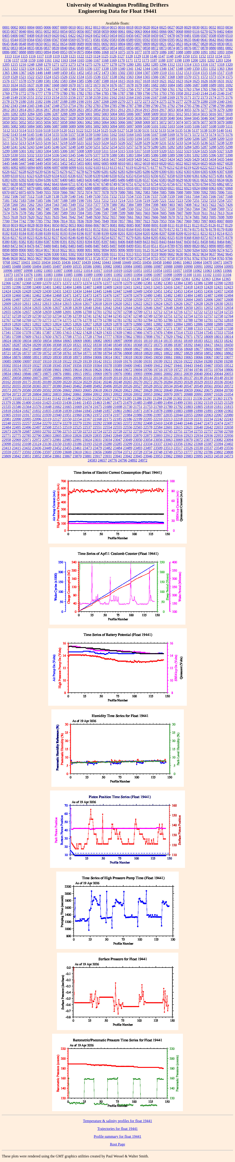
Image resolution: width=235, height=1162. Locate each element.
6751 (130, 184)
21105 (16, 398)
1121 (72, 56)
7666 (154, 217)
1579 (30, 81)
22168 (97, 419)
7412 (196, 205)
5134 (170, 130)
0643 (220, 40)
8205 (146, 233)
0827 (196, 44)
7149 (88, 196)
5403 (39, 159)
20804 (36, 394)
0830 (220, 44)
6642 (47, 184)
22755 (198, 431)
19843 (16, 374)
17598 (16, 337)
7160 (179, 196)
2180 (22, 102)
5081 (6, 126)
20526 (127, 386)
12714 (168, 312)
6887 (80, 188)
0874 (171, 48)
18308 (57, 345)
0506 (196, 36)
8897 (229, 246)
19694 (137, 370)
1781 (72, 93)
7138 (55, 196)
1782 (80, 93)
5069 (146, 122)
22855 (127, 435)
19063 (178, 357)
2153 (47, 97)
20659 (188, 390)
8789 (171, 246)
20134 (157, 378)
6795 (212, 184)
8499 (130, 246)
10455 (136, 262)
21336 (197, 398)
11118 (96, 279)
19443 (188, 365)
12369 (36, 283)
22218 (178, 419)
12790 (198, 320)
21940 (57, 415)
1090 (196, 52)
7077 (97, 192)
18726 (16, 353)
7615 (6, 217)
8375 (220, 238)
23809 (6, 456)
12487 (208, 295)
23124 (36, 444)
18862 (228, 353)
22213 (168, 419)
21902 (228, 411)
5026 (55, 118)
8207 (163, 233)
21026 (218, 394)
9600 (163, 254)
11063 (207, 271)
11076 (28, 275)
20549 (198, 386)
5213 (22, 143)
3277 (204, 110)
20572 (228, 386)
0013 (97, 27)
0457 (138, 36)
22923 (188, 435)
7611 (204, 213)
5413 (80, 159)
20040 (198, 374)
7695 (212, 217)
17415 (67, 332)
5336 (55, 155)
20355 (16, 386)
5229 (146, 143)
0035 (6, 31)
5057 (55, 122)
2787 (130, 106)
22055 (188, 415)
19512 (228, 365)
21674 (87, 407)
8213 (212, 233)
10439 (86, 262)
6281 (105, 172)
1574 (220, 77)
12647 (157, 308)
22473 (208, 423)
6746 (88, 184)
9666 (72, 258)
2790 (154, 106)
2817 (47, 110)
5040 (171, 118)
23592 (26, 452)
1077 (138, 52)
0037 (14, 31)
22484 (6, 427)
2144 (204, 93)
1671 (80, 85)
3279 (220, 110)
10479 (227, 262)
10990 (188, 266)
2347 (47, 106)
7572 (229, 209)
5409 (47, 159)
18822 (168, 353)
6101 (80, 168)
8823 (204, 246)
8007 (220, 221)
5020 (14, 118)
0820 (154, 44)
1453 (88, 73)
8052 (64, 225)
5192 (121, 139)
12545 (77, 299)
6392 (22, 180)
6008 (113, 163)
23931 (107, 456)
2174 (212, 97)
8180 (229, 229)
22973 (46, 440)
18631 (147, 349)
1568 (171, 77)
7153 (121, 196)
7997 (204, 221)
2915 (146, 110)
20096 (77, 378)
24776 (112, 460)
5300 (14, 151)
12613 (46, 304)
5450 (47, 163)
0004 (30, 27)
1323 (22, 69)
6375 (212, 176)
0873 (163, 48)
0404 (229, 31)
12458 (228, 291)
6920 (163, 188)
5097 (130, 126)
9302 (72, 254)
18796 (117, 353)
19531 (6, 370)
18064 (57, 341)
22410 (157, 423)
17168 (87, 328)
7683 (204, 217)
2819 (63, 110)
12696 (77, 312)
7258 (6, 205)
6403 (80, 180)
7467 (39, 209)
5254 (113, 147)
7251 (196, 200)
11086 (77, 275)
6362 (204, 176)
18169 (188, 341)
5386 (154, 155)
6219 (187, 168)
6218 (179, 168)
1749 (72, 89)
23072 (198, 440)
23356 (178, 444)
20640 (168, 390)
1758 (146, 89)
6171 (146, 168)
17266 (147, 328)
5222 (88, 143)
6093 (22, 168)
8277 (121, 238)
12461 (26, 295)
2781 (80, 106)
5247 (63, 147)
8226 (39, 238)
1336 (88, 69)
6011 (129, 163)
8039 (39, 225)
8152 (97, 229)
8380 (6, 242)
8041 (47, 225)
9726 (97, 258)
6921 (171, 188)
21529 (228, 403)
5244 (39, 147)
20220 (67, 382)
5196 (154, 139)
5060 (72, 122)
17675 (57, 337)
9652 (22, 258)
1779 (55, 93)
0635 (187, 40)
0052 (47, 31)
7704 (14, 221)
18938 (67, 357)
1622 (171, 81)
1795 (171, 93)
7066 (63, 192)
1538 (113, 77)
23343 (168, 444)
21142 (56, 398)
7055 (47, 192)
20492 (97, 386)
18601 (117, 349)
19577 (26, 370)
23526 (188, 448)
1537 (105, 77)
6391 (14, 180)
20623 (127, 390)
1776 (30, 93)
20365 (36, 386)
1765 (204, 89)
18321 (77, 345)
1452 (80, 73)
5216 (47, 143)
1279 (121, 64)
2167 (154, 97)
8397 (105, 242)
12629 (208, 304)
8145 (63, 229)
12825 (67, 324)
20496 (107, 386)
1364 (229, 69)
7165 (204, 196)
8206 (154, 233)
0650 (39, 44)
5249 (80, 147)
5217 (55, 143)
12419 (198, 287)
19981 (127, 374)
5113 (14, 130)
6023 (187, 163)
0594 (163, 40)
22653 (218, 427)
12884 (178, 324)
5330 (14, 155)
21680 (107, 407)
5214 (30, 143)
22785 (26, 435)
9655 (30, 258)
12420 (208, 287)
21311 (187, 398)
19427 (168, 365)
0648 (22, 44)
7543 (97, 209)
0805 (130, 44)
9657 (39, 258)
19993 (137, 374)
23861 (57, 456)
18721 (6, 353)
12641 (97, 308)
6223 (212, 168)
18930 (57, 357)
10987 (157, 266)
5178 (14, 139)
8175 (196, 229)
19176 (127, 361)
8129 (228, 225)
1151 (194, 56)
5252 (105, 147)
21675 (97, 407)
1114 (16, 56)
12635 (36, 308)
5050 (6, 122)
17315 (198, 328)
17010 (6, 328)
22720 (77, 431)
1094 (229, 52)
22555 (117, 427)
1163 (64, 60)
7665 (146, 217)
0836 (39, 48)
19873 (36, 374)
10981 (97, 266)
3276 (196, 110)
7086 (171, 192)
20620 (117, 390)
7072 (80, 192)
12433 (67, 291)
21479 (127, 403)
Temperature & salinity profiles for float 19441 (117, 1121)
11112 (67, 279)
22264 (36, 423)
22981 (57, 440)
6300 (163, 172)
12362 (196, 279)
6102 (88, 168)
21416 (36, 403)
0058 (97, 31)
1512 (179, 73)
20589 (36, 390)
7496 (55, 209)
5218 (63, 143)
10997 (17, 271)
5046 (204, 118)
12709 (137, 312)
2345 (30, 106)
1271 (55, 64)
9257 (179, 250)
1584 (72, 81)
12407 (87, 287)
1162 (56, 60)
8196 (80, 233)
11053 (147, 271)
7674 (187, 217)
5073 (171, 122)
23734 (147, 452)
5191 (113, 139)
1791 (154, 93)
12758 (218, 316)
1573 (212, 77)
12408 (97, 287)
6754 (154, 184)
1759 (154, 89)
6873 (6, 188)
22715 (67, 431)
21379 (6, 403)
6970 (6, 192)
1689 (212, 85)
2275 (163, 102)
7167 (220, 196)
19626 (97, 370)
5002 (97, 114)
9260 (187, 250)
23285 (117, 444)
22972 (36, 440)
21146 (66, 398)
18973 (77, 357)
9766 (229, 258)
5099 (138, 126)
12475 (97, 295)
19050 (157, 357)
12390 (218, 283)
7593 (72, 213)
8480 (47, 246)
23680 (107, 452)
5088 (64, 126)
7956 (171, 221)
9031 (72, 250)
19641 (107, 370)
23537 (208, 448)
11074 (18, 275)
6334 (55, 176)
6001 (88, 163)
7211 (96, 200)
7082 (138, 192)
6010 (121, 163)
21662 (57, 407)
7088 (179, 192)
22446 (188, 423)
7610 (196, 213)
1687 (196, 85)
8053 (72, 225)
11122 (115, 279)
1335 (80, 69)
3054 (179, 110)
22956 (228, 435)
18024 (6, 341)
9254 (163, 250)
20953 (147, 394)
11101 (197, 275)
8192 (55, 233)
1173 (145, 60)
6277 (72, 172)
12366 (6, 283)
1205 (6, 64)
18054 (47, 341)
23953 (157, 456)
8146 (72, 229)
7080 (121, 192)
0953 (63, 52)
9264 (196, 250)
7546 (105, 209)
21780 (168, 407)
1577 (14, 81)
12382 (157, 283)
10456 (146, 262)
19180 (137, 361)
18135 (167, 341)
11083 (48, 275)
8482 (63, 246)
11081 (38, 275)
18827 (178, 353)
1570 (187, 77)
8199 (105, 233)
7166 (212, 196)
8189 (47, 233)
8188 (39, 233)
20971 (178, 394)
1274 (80, 64)
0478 (171, 36)
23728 (137, 452)
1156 (7, 60)
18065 (67, 341)
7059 (55, 192)
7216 (138, 200)
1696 (30, 89)
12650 (188, 308)
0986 (97, 52)
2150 (22, 97)
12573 (147, 299)
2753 (63, 106)
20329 (198, 382)
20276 (157, 382)
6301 (171, 172)
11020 (127, 271)
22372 (127, 423)
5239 (229, 143)
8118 (179, 225)
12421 (218, 287)
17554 (228, 332)
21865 (127, 411)
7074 (88, 192)
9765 (220, 258)
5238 (220, 143)
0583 (113, 40)
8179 (220, 229)
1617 (138, 81)
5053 (30, 122)
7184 (30, 200)
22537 (87, 427)
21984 (127, 415)
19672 (127, 370)
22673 (6, 431)
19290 (218, 361)
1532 (72, 77)
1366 (14, 73)
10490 (26, 266)
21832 (36, 411)
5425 (179, 159)
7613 (220, 213)
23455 (67, 448)
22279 (77, 423)
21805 (198, 407)
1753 (105, 89)
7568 (212, 209)
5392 (196, 155)
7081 (130, 192)
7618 (14, 217)
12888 (208, 324)
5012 (179, 114)
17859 (117, 337)
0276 (212, 31)
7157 (154, 196)
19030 (137, 357)
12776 (77, 320)
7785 (39, 221)
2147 (229, 93)
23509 (157, 448)
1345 (154, 69)
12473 (87, 295)
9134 (154, 250)
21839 (67, 411)
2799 (220, 106)
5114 (22, 130)
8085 (130, 225)
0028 (179, 27)
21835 (46, 411)
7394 (146, 205)
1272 (63, 64)
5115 (30, 130)
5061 (80, 122)
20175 (26, 382)
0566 (47, 40)
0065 (154, 31)
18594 (107, 349)
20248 (117, 382)
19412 (157, 365)
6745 (80, 184)
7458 (30, 209)
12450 (147, 291)
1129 (137, 56)
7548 (121, 209)
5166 (146, 135)
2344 (22, 106)
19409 (147, 365)
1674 (105, 85)
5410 (55, 159)
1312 (171, 64)
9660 (55, 258)
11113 (77, 279)
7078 (105, 192)
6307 (220, 172)
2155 (63, 97)
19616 (87, 370)
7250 (187, 200)
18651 (168, 349)
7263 (39, 205)
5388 (163, 155)
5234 (187, 143)
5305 (55, 151)
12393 (228, 283)
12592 (168, 299)
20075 (37, 378)
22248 (6, 423)
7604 (154, 213)
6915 (121, 188)
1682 (154, 85)
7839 (88, 221)
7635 (55, 217)
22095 (26, 419)
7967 (179, 221)
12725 (228, 312)
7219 (146, 200)
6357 (163, 176)
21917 (26, 415)
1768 (229, 89)
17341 (6, 332)
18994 (87, 357)
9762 (196, 258)
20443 (67, 386)
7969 (187, 221)
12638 (67, 308)
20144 (208, 378)
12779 (97, 320)
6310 (14, 176)
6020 (163, 163)
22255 (16, 423)
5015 (204, 114)
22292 (97, 423)
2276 (171, 102)
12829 (107, 324)
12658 (36, 312)
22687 (26, 431)
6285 (138, 172)
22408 (147, 423)
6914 (113, 188)
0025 (163, 27)
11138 (135, 279)
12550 (97, 299)
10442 (96, 262)
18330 (97, 345)
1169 (113, 60)
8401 (113, 242)
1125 (104, 56)
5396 (212, 155)
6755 (163, 184)
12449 (137, 291)
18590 (97, 349)
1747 (55, 89)
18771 (87, 353)
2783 (97, 106)
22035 (168, 415)
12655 (6, 312)
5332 (30, 155)
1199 (186, 60)
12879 (127, 324)
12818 (228, 320)
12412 (137, 287)
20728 (26, 394)
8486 (88, 246)
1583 (63, 81)
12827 (87, 324)
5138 (203, 130)
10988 (168, 266)
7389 (138, 205)
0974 (72, 52)
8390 (55, 242)
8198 (97, 233)
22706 (57, 431)
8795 (179, 246)
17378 (26, 332)
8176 (204, 229)
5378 (105, 155)
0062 (130, 31)
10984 (127, 266)
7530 (80, 209)
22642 (208, 427)
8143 (47, 229)
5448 (30, 163)
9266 (212, 250)
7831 (72, 221)
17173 (97, 328)
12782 (127, 320)
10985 (137, 266)
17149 (67, 328)
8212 (204, 233)
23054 (147, 440)
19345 (57, 365)
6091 (6, 168)
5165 (138, 135)
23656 (97, 452)
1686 (187, 85)
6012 (138, 163)
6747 (97, 184)
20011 (177, 374)
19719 (168, 370)
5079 (220, 122)
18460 (6, 349)
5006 (130, 114)
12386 (198, 283)
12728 (16, 316)
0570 (80, 40)
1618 (146, 81)
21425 (46, 403)
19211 (167, 361)
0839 (55, 48)
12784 (147, 320)
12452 (168, 291)
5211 (5, 143)
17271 (168, 328)
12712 (157, 312)
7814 (63, 221)
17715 (77, 337)
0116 (195, 31)
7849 (105, 221)
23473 (87, 448)
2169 (171, 97)
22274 (57, 423)
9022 (63, 250)
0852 (97, 48)
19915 (77, 374)
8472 (14, 246)
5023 (30, 118)
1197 (169, 60)
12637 (57, 308)
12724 (218, 312)
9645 (229, 254)
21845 (87, 411)
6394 (39, 180)
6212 (171, 168)
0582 (105, 40)
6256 (47, 172)
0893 (39, 52)
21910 (16, 415)
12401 (46, 287)
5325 (204, 151)
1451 (72, 73)
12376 (97, 283)
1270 (47, 64)
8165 (138, 229)
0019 (138, 27)
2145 (212, 93)
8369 (196, 238)
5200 (187, 139)
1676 (113, 85)
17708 (67, 337)
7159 (171, 196)
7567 (204, 209)
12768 (16, 320)
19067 (208, 357)
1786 (113, 93)
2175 (220, 97)
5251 (97, 147)
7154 (129, 196)
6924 (196, 188)
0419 (47, 36)
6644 (63, 184)
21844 (77, 411)
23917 (97, 456)
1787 (121, 93)
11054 (157, 271)
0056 (80, 31)
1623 (179, 81)
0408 (30, 36)
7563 (187, 209)
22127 (57, 419)
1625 (196, 81)
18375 (157, 345)
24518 (218, 456)
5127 (121, 130)
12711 (147, 312)
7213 (113, 200)
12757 (208, 316)
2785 (113, 106)
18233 (218, 341)
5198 (171, 139)
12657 (26, 312)
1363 (220, 69)
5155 (55, 135)
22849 (117, 435)
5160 (97, 135)
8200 (113, 233)
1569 (179, 77)
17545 (208, 332)
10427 (15, 262)
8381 (14, 242)
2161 (105, 97)
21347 (208, 398)
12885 (188, 324)
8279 (130, 238)
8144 (55, 229)
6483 (97, 180)
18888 (26, 357)
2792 (171, 106)
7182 (14, 200)
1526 (63, 77)
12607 (218, 299)
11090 (97, 275)
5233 (179, 143)
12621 (127, 304)
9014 (39, 250)
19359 (87, 365)
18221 (208, 341)
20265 (127, 382)
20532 (157, 386)
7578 (22, 213)
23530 (198, 448)
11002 (38, 271)
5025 (47, 118)
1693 (6, 89)
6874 (14, 188)
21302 (177, 398)
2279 (196, 102)
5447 (22, 163)
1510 (163, 73)
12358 (165, 279)
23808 (228, 452)
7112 (30, 196)
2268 (105, 102)
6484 (105, 180)
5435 (220, 159)
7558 (171, 209)
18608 (127, 349)
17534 (198, 332)
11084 (57, 275)
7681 (196, 217)
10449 (126, 262)
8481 (55, 246)
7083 (146, 192)
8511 (154, 246)
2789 (146, 106)
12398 (26, 287)
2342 (6, 106)
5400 (14, 159)
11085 (68, 275)
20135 (167, 378)
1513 (187, 73)
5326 (212, 151)
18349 (117, 345)
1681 (146, 85)
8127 (220, 225)
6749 (113, 184)
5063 (97, 122)
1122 (80, 56)
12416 (168, 287)
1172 (137, 60)
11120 (105, 279)
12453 (178, 291)
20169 (16, 382)
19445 (198, 365)
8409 (138, 242)
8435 (154, 242)
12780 (107, 320)
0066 (163, 31)
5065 (113, 122)
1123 (88, 56)
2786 (121, 106)
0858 (146, 48)
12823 (46, 324)
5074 (179, 122)
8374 (212, 238)
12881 (147, 324)
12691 (67, 312)
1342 (138, 69)
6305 (204, 172)
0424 (88, 36)
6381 (220, 176)
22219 (188, 419)
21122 (36, 398)
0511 (5, 40)
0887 (14, 52)
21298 (167, 398)
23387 (208, 444)
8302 (163, 238)
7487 (47, 209)
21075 (6, 398)
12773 (46, 320)
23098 (6, 444)
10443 (106, 262)
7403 (171, 205)
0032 (212, 27)
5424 (171, 159)
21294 (157, 398)
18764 (77, 353)
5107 (204, 126)
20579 (16, 390)
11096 (147, 275)
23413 (6, 448)
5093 (105, 126)
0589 (130, 40)
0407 (22, 36)
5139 (212, 130)
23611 (87, 452)
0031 (204, 27)
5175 (220, 135)
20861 (77, 394)
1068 (105, 52)
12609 (6, 304)
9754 (146, 258)
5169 (171, 135)
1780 (63, 93)
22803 (46, 435)
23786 (208, 452)
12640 (87, 308)
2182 (39, 102)
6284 (130, 172)
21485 (137, 403)
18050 (37, 341)
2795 (187, 106)
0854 (113, 48)
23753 (178, 452)
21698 (117, 407)
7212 (105, 200)
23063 (168, 440)
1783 (88, 93)
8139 (30, 229)
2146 (220, 93)
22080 (228, 415)
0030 (196, 27)
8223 (30, 238)
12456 (208, 291)
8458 (204, 242)
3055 (187, 110)
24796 (122, 460)
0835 (30, 48)
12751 (168, 316)
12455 (198, 291)
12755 (198, 316)
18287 (16, 345)
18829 (188, 353)
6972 (14, 192)
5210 (229, 139)
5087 (55, 126)
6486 (121, 180)
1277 (105, 64)
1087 (171, 52)
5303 (39, 151)
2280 (204, 102)
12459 (6, 295)
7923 (146, 221)
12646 (147, 308)
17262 (137, 328)
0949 (55, 52)
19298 (228, 361)
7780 (30, 221)
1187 (153, 60)
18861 (218, 353)
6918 (146, 188)
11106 (18, 279)
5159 (88, 135)
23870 (77, 456)
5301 (22, 151)
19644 (117, 370)
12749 (147, 316)
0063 (138, 31)
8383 (30, 242)
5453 (72, 163)
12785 (157, 320)
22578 (147, 427)
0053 (55, 31)
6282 (113, 172)
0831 (229, 44)
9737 (105, 258)
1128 (129, 56)
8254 (105, 238)
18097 (117, 341)
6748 (105, 184)
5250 (88, 147)
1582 (55, 81)
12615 (67, 304)
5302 (30, 151)
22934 (198, 435)
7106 (14, 196)
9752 (138, 258)
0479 (179, 36)
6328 (39, 176)
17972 (198, 337)
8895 (220, 246)
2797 (204, 106)
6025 (204, 163)
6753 (146, 184)
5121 (71, 130)
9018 (55, 250)
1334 (72, 69)
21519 (208, 403)
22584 (157, 427)
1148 (169, 56)
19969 (97, 374)
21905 (6, 415)
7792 (47, 221)
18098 (127, 341)
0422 (72, 36)
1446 (39, 73)
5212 (14, 143)
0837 (47, 48)
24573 (228, 456)
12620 (117, 304)
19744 (188, 370)
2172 (196, 97)
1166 (88, 60)
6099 (72, 168)
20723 (16, 394)
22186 (127, 419)
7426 (229, 205)
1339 (113, 69)
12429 (36, 291)
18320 (67, 345)
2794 (179, 106)
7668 (163, 217)
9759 (179, 258)
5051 (14, 122)
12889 (218, 324)
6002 (97, 163)
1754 (113, 89)
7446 (22, 209)
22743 (157, 431)
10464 (197, 262)
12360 (175, 279)
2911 (113, 110)
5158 (80, 135)
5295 (220, 147)
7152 (113, 196)
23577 (16, 452)
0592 (146, 40)
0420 (55, 36)
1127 (121, 56)
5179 (22, 139)
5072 (163, 122)
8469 (6, 246)
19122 (67, 361)
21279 (117, 398)
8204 (138, 233)
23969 (178, 456)
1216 (22, 64)
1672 (88, 85)
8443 (163, 242)
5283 (179, 147)
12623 (147, 304)
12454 (188, 291)
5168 (163, 135)
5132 (154, 130)
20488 (87, 386)
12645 (137, 308)
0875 (179, 48)
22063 (208, 415)
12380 (137, 283)
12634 (26, 308)
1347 (171, 69)
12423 (228, 287)
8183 (14, 233)
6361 (196, 176)
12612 (36, 304)
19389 (117, 365)
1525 (55, 77)
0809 (146, 44)
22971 (26, 440)
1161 (48, 60)
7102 (6, 196)
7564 (196, 209)
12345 (145, 279)
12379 (127, 283)
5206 (196, 139)
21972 (97, 415)
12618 (97, 304)
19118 (56, 361)
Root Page (117, 1144)
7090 (196, 192)
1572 (204, 77)
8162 (113, 229)
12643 (117, 308)
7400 (163, 205)
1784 (97, 93)
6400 (63, 180)
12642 (107, 308)
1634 (14, 85)
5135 (179, 130)
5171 (187, 135)
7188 (63, 200)
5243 (30, 147)
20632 (157, 390)
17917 (157, 337)
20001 (157, 374)
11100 (187, 275)
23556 (228, 448)
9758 (171, 258)
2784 (105, 106)
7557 (163, 209)
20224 (77, 382)
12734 (57, 316)
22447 (198, 423)
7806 (55, 221)
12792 (218, 320)
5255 (121, 147)
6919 (154, 188)
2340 (220, 102)
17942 (178, 337)
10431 (25, 262)
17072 (26, 328)
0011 (80, 27)
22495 (16, 427)
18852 (208, 353)
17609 (26, 337)
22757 (208, 431)
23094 (228, 440)
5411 (63, 159)
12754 (188, 316)
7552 (138, 209)
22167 (87, 419)
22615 (178, 427)
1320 (229, 64)
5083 (22, 126)
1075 (121, 52)
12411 (127, 287)
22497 (36, 427)
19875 (46, 374)
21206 (76, 398)
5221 (80, 143)
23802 (218, 452)
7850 (113, 221)
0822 (171, 44)
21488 (147, 403)
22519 (67, 427)
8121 (187, 225)
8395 (97, 242)
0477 (163, 36)
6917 (138, 188)
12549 (87, 299)
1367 (22, 73)
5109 (221, 126)
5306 (63, 151)
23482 (107, 448)
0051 (39, 31)
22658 (228, 427)
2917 (163, 110)
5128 (129, 130)
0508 (212, 36)
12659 (46, 312)
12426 (16, 291)
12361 (185, 279)
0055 (72, 31)
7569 (220, 209)
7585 (39, 213)
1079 (154, 52)
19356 (77, 365)
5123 (88, 130)
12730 (36, 316)
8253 (97, 238)
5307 (72, 151)
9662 (63, 258)
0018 (130, 27)
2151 (30, 97)
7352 (80, 205)
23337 (157, 444)
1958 (179, 93)
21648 (46, 407)
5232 (171, 143)
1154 (218, 56)
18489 (36, 349)
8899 (14, 250)
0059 (105, 31)
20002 (168, 374)
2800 (229, 106)
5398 (229, 155)
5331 (22, 155)
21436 (67, 403)
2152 (39, 97)
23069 (178, 440)
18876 (16, 357)
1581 (47, 81)
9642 (220, 254)
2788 (138, 106)
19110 (46, 361)
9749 (121, 258)
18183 (198, 341)
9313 (130, 254)
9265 (204, 250)
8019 (14, 225)
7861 (130, 221)
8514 (163, 246)
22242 (218, 419)
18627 (137, 349)
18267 (6, 345)
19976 (117, 374)
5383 (130, 155)
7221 (163, 200)
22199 (137, 419)
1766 (212, 89)
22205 (147, 419)
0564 (30, 40)
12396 (16, 287)
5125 (104, 130)
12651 (198, 308)
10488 (16, 266)
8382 (22, 242)
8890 (212, 246)
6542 (154, 180)
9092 (97, 250)
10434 (45, 262)
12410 (117, 287)
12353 (155, 279)
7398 (154, 205)
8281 (138, 238)
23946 (147, 456)
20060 (26, 378)
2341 (229, 102)
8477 (39, 246)
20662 (198, 390)
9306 (105, 254)
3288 (63, 114)
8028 (31, 225)
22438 (168, 423)
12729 (26, 316)
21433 (57, 403)
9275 (229, 250)
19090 (16, 361)
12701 (97, 312)
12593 (178, 299)
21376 (228, 398)
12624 (157, 304)
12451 (157, 291)
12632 (6, 308)
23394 (218, 444)
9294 (39, 254)
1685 (179, 85)
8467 (229, 242)
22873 (147, 435)
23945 (137, 456)
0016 (121, 27)
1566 (154, 77)
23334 (147, 444)
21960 (77, 415)
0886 (6, 52)
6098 (64, 168)
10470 (207, 262)
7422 (212, 205)
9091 (88, 250)
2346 (39, 106)
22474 (218, 423)
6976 (30, 192)
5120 (63, 130)
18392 (188, 345)
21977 (117, 415)
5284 (187, 147)
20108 (97, 378)
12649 (178, 308)
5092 (97, 126)
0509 (220, 36)
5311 (105, 151)
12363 (206, 279)
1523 (39, 77)
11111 (57, 279)
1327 (47, 69)
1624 (187, 81)
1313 (179, 64)
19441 (178, 365)
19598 (46, 370)
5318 (146, 151)
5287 (204, 147)
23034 (107, 440)
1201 (202, 60)
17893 (137, 337)
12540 (36, 299)
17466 (137, 332)
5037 (146, 118)
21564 (26, 407)
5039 (163, 118)
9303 (80, 254)
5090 (80, 126)
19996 (147, 374)
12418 (188, 287)
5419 (130, 159)
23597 (46, 452)
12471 (67, 295)
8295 (154, 238)
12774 (57, 320)
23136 (46, 444)
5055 (39, 122)
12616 (77, 304)
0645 (6, 44)
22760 (218, 431)
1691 (220, 85)
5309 (88, 151)
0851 (88, 48)
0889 (30, 52)
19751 (208, 370)
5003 (105, 114)
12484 (188, 295)
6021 (171, 163)
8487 (97, 246)
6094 (31, 168)
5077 (204, 122)
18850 (198, 353)
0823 (179, 44)
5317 (138, 151)
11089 (88, 275)
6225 (228, 168)
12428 (26, 291)
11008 (67, 271)
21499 (178, 403)
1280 (130, 64)
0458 (146, 36)
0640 (196, 40)
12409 (107, 287)
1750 (80, 89)
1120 (64, 56)
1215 (14, 64)
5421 (146, 159)
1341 (130, 69)
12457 (218, 291)
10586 (87, 266)
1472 (97, 73)
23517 (178, 448)
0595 (171, 40)
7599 (121, 213)
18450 (228, 345)
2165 (138, 97)
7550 (130, 209)
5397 (220, 155)
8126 (212, 225)
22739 (137, 431)
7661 (130, 217)
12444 (87, 291)
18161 (177, 341)
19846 (26, 374)
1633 (6, 85)
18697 (218, 349)
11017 (97, 271)
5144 (22, 135)
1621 (163, 81)
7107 (22, 196)
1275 (88, 64)
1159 (31, 60)
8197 (88, 233)
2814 (22, 110)
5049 (229, 118)
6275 (55, 172)
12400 (36, 287)
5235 (196, 143)
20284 (168, 382)
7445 (14, 209)
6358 (171, 176)
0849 (80, 48)
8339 (179, 238)
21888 (188, 411)
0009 (63, 27)
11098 (167, 275)
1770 (14, 93)
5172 (196, 135)
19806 (228, 370)
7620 (30, 217)
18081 (87, 341)
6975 (22, 192)
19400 (127, 365)
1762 (179, 89)
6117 (121, 168)
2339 (212, 102)
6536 (138, 180)
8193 (63, 233)
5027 (63, 118)
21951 (67, 415)
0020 (146, 27)
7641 (63, 217)
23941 (117, 456)
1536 (97, 77)
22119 (46, 419)
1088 (179, 52)
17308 (188, 328)
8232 (47, 238)
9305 (97, 254)
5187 (80, 139)
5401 (22, 159)
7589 (63, 213)
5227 (130, 143)
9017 (47, 250)
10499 (67, 266)
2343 (14, 106)
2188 (63, 102)
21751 (137, 407)
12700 (87, 312)
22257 (26, 423)
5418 (121, 159)
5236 (204, 143)
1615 (121, 81)
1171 (129, 60)
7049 (39, 192)
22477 (228, 423)
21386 (16, 403)
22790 (36, 435)
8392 (72, 242)
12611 (26, 304)
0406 (14, 36)
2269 (113, 102)
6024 (196, 163)
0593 (154, 40)
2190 (80, 102)
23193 (87, 444)
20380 (57, 386)
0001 (6, 27)
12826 (77, 324)
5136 (187, 130)
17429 (97, 332)
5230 (154, 143)
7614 (229, 213)
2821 (80, 110)
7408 (187, 205)
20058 (16, 378)
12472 (77, 295)
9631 (187, 254)
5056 (47, 122)
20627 (137, 390)
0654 (63, 44)
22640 (198, 427)
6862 (220, 184)
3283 (22, 114)
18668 (188, 349)
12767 (6, 320)
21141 (46, 398)
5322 (179, 151)
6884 (63, 188)
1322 (14, 69)
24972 (142, 460)
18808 (127, 353)
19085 (6, 361)
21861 (117, 411)
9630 (179, 254)
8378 (229, 238)
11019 (117, 271)
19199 (157, 361)
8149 (80, 229)
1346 (163, 69)
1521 (22, 77)
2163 (121, 97)
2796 (196, 106)
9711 (88, 258)
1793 (163, 93)
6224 (220, 168)
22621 (188, 427)
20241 (97, 382)
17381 (36, 332)
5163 (121, 135)
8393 (80, 242)
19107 (37, 361)
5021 (22, 118)
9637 (212, 254)
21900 (218, 411)
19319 (26, 365)
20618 (97, 390)
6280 (97, 172)
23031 (97, 440)
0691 (97, 44)
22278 (67, 423)
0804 (121, 44)
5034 (121, 118)
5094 (113, 126)
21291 (147, 398)
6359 (179, 176)
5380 (113, 155)
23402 (228, 444)
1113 (8, 56)
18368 (137, 345)
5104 (179, 126)
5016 (212, 114)
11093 (127, 275)
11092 (117, 275)
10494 (36, 266)
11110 (48, 279)
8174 (187, 229)
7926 (154, 221)
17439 (117, 332)
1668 (55, 85)
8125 (204, 225)
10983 (117, 266)
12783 (137, 320)
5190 (105, 139)
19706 (147, 370)
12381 (147, 283)
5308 (80, 151)
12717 (188, 312)
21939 (46, 415)
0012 (88, 27)
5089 (72, 126)
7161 (187, 196)
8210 (187, 233)
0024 (154, 27)
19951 (87, 374)
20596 (57, 390)
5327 (220, 151)
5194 (138, 139)
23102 (16, 444)
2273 (146, 102)
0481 (187, 36)
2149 (14, 97)
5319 (154, 151)
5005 (121, 114)
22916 (178, 435)
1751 (88, 89)
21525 (218, 403)
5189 (97, 139)
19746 (198, 370)
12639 (77, 308)
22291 (87, 423)
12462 (36, 295)
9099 (130, 250)
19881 (67, 374)
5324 (196, 151)
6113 (105, 168)
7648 (88, 217)
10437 (76, 262)
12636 (46, 308)
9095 (113, 250)
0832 (6, 48)
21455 (87, 403)
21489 (157, 403)
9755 (154, 258)
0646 (14, 44)
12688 (57, 312)
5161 (105, 135)
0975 (80, 52)
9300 (55, 254)
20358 (26, 386)
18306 (46, 345)
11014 (87, 271)
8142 (39, 229)
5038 (154, 118)
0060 (113, 31)
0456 (130, 36)
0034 (229, 27)
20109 (107, 378)
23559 (6, 452)
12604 (188, 299)
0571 (88, 40)
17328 (218, 328)
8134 (14, 229)
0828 (204, 44)
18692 (208, 349)
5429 (196, 159)
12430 (46, 291)
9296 (47, 254)
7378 (105, 205)
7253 (212, 200)
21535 (6, 407)
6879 (30, 188)
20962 (157, 394)
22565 (137, 427)
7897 (138, 221)
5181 (39, 139)
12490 (218, 295)
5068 (138, 122)
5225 (113, 143)
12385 (188, 283)
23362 (188, 444)
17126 (46, 328)
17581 (6, 337)
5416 (105, 159)
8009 (229, 221)
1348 (179, 69)
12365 (226, 279)
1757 (138, 89)
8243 (63, 238)
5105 (188, 126)
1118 (48, 56)
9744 (113, 258)
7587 (55, 213)
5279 (146, 147)
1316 (204, 64)
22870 (137, 435)
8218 (22, 238)
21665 (67, 407)
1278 (113, 64)
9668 (80, 258)
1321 (6, 69)
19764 (218, 370)
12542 (57, 299)
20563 (218, 386)
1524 (47, 77)
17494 (168, 332)
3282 (14, 114)
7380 (113, 205)
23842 (16, 456)
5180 (30, 139)
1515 (204, 73)
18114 (157, 341)
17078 (36, 328)
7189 (72, 200)
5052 (22, 122)
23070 (188, 440)
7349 (72, 205)
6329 (47, 176)
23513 (168, 448)
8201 (121, 233)
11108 (38, 279)
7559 (179, 209)
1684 (171, 85)
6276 (63, 172)
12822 (36, 324)
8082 (122, 225)
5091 (88, 126)
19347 (67, 365)
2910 (105, 110)
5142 (6, 135)
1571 (196, 77)
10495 (46, 266)
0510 (229, 36)
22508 (46, 427)
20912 (97, 394)
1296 (163, 64)
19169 (117, 361)
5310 (97, 151)
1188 (161, 60)
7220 (154, 200)
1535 (88, 77)
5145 (30, 135)
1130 (145, 56)
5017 (220, 114)
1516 (212, 73)
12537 (26, 299)
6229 (30, 172)
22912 (168, 435)
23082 (218, 440)
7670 (171, 217)
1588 (105, 81)
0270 (204, 31)
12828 (97, 324)
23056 (157, 440)
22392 (137, 423)
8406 (121, 242)
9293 (30, 254)
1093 (220, 52)
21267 (107, 398)
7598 (113, 213)
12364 (216, 279)
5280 (154, 147)
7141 (80, 196)
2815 (30, 110)
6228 (22, 172)
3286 (47, 114)
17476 (157, 332)
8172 (171, 229)
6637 (6, 184)
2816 (39, 110)
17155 (77, 328)
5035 (130, 118)
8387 (47, 242)
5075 (187, 122)
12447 (117, 291)
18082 (97, 341)
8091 (155, 225)
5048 (220, 118)
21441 (77, 403)
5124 (96, 130)
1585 (80, 81)
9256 (171, 250)
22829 (87, 435)
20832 (46, 394)
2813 (14, 110)
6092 (14, 168)
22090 (16, 419)
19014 (107, 357)
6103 (97, 168)
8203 (130, 233)
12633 (16, 308)
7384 (130, 205)
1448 (47, 73)
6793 (196, 184)
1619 (154, 81)
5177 (6, 139)
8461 (212, 242)
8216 (6, 238)
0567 (55, 40)
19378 (107, 365)
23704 (117, 452)
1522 (30, 77)
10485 (6, 266)
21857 (107, 411)
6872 (229, 184)
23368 (198, 444)
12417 (178, 287)
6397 (55, 180)
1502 (121, 73)
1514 (196, 73)
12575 (157, 299)
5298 (229, 147)
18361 (127, 345)
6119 (129, 168)
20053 (228, 374)
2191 (88, 102)
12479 (137, 295)
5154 (47, 135)
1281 (138, 64)
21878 (157, 411)
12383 (168, 283)
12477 (117, 295)
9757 (163, 258)
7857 (121, 221)
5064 (105, 122)
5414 (88, 159)
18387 (178, 345)
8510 (146, 246)
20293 (178, 382)
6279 (88, 172)
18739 (36, 353)
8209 (179, 233)
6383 (6, 180)
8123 (195, 225)
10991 (198, 266)
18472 (26, 349)
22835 (97, 435)
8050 (55, 225)
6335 (63, 176)
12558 (127, 299)
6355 (146, 176)
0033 (220, 27)
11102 (207, 275)
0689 (80, 44)
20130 (137, 378)
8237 (55, 238)
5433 (204, 159)
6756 (171, 184)
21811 (218, 407)
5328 (229, 151)
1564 (138, 77)
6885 (72, 188)
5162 (113, 135)
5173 (204, 135)
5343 (63, 155)
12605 (198, 299)
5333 (39, 155)
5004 (113, 114)
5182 (47, 139)
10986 (147, 266)
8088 (146, 225)
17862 (127, 337)
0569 (72, 40)
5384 (138, 155)
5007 (138, 114)
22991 (77, 440)
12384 (178, 283)
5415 (97, 159)
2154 (55, 97)
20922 (117, 394)
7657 (113, 217)
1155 (226, 56)
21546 (16, 407)
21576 (36, 407)
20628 (147, 390)
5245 (47, 147)
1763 (187, 89)
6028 (229, 163)
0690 (88, 44)
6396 (47, 180)
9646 (6, 258)
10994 (218, 266)
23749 (168, 452)
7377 (97, 205)
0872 (154, 48)
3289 (72, 114)
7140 (72, 196)
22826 (77, 435)
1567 (163, 77)
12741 (87, 316)
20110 (117, 378)
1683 (163, 85)
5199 (179, 139)
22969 (16, 440)
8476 (30, 246)
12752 (178, 316)
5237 (212, 143)
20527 (137, 386)
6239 (39, 172)
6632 (204, 180)
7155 (138, 196)
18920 (46, 357)
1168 (105, 60)
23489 (127, 448)
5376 (88, 155)
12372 (67, 283)
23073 (208, 440)
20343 (228, 382)
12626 (178, 304)
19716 (157, 370)
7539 (88, 209)
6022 (179, 163)
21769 (157, 407)
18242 (228, 341)
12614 (57, 304)
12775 (67, 320)
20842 (67, 394)
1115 (24, 56)
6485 (113, 180)
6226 (6, 172)
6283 (121, 172)
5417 (113, 159)
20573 (6, 390)
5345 (72, 155)
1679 (138, 85)
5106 (196, 126)
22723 (87, 431)
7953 (163, 221)
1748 (63, 89)
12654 (228, 308)
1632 (229, 81)
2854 (97, 110)
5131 (146, 130)
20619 (107, 390)
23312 (137, 444)
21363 (218, 398)
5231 (163, 143)
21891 (208, 411)
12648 (168, 308)
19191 (147, 361)
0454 (113, 36)
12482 (168, 295)
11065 (217, 271)
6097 (55, 168)
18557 (77, 349)
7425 (220, 205)
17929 (168, 337)
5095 (122, 126)
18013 (218, 337)
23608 (67, 452)
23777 (188, 452)
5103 (171, 126)
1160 (39, 60)
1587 (97, 81)
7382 (121, 205)
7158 (162, 196)
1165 (80, 60)
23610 (77, 452)
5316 (130, 151)
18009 (208, 337)
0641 (204, 40)
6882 (47, 188)
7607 (179, 213)
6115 (113, 168)
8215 (229, 233)
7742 (22, 221)
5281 (163, 147)
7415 (204, 205)
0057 (88, 31)
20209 (57, 382)
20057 (6, 378)
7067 (72, 192)
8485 (80, 246)
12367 (16, 283)
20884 (87, 394)
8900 (22, 250)
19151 (107, 361)
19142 (97, 361)
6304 (196, 172)
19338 (46, 365)
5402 (30, 159)
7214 (121, 200)
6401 (72, 180)
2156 (72, 97)
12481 (157, 295)
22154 (77, 419)
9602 (171, 254)
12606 (208, 299)
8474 (22, 246)
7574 (6, 213)
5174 (212, 135)
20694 (218, 390)
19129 (77, 361)
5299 (6, 151)
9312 (121, 254)
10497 (57, 266)
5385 (146, 155)
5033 (113, 118)
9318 (146, 254)
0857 (138, 48)
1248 (30, 64)
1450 (63, 73)
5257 (130, 147)
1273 (72, 64)
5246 (55, 147)
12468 (57, 295)
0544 (14, 40)
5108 (212, 126)
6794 (204, 184)
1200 (194, 60)
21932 (36, 415)
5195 (146, 139)
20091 (67, 378)
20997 (208, 394)
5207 (204, 139)
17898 (147, 337)
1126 (113, 56)
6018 (146, 163)
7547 (113, 209)
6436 (88, 180)
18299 (36, 345)
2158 (88, 97)
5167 (154, 135)
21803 (188, 407)
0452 (97, 36)
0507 (204, 36)
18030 (16, 341)
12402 (57, 287)
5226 (121, 143)
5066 (121, 122)
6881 (39, 188)
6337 (80, 176)
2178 (6, 102)
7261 (22, 205)
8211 (195, 233)
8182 (6, 233)
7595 (88, 213)
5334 (47, 155)
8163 (121, 229)
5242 (22, 147)
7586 (47, 213)
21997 (157, 415)
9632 (196, 254)
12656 (16, 312)
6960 (204, 188)
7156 (146, 196)
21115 (26, 398)
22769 (228, 431)
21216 (86, 398)
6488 (130, 180)
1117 (40, 56)
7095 (212, 192)
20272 (147, 382)
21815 (228, 407)
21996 (147, 415)
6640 (30, 184)
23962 (168, 456)
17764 (97, 337)
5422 (154, 159)
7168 (228, 196)
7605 (163, 213)
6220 (195, 168)
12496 (6, 299)
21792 (178, 407)
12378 (117, 283)
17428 (87, 332)
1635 (22, 85)
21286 (137, 398)
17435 (107, 332)
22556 (127, 427)
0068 (179, 31)
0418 (39, 36)
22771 (6, 435)
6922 (179, 188)
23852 (36, 456)
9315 (138, 254)
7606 (171, 213)
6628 (171, 180)
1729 (39, 89)
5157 (72, 135)
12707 (117, 312)
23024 (87, 440)
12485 (198, 295)
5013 (187, 114)
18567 (87, 349)
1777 (39, 93)
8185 (30, 233)
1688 (204, 85)
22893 (157, 435)
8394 (88, 242)
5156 (63, 135)
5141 (228, 130)
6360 (187, 176)
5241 (14, 147)
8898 (6, 250)
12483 (178, 295)
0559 (22, 40)
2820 (72, 110)
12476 (107, 295)
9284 (6, 254)
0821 (163, 44)
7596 (97, 213)
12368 (26, 283)
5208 (212, 139)
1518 (229, 73)
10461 (177, 262)
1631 (220, 81)
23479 (97, 448)
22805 (57, 435)
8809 (187, 246)
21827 (26, 411)
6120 (138, 168)
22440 (178, 423)
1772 (22, 93)
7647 (80, 217)
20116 (127, 378)
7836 (80, 221)
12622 (137, 304)
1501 (113, 73)
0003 (22, 27)
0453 (105, 36)
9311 (113, 254)
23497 (147, 448)
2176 (229, 97)
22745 (168, 431)
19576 (16, 370)
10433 (35, 262)
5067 (130, 122)
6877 (22, 188)
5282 (171, 147)
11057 (177, 271)
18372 (147, 345)
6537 (146, 180)
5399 (6, 159)
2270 (121, 102)
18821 (157, 353)
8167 (154, 229)
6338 (88, 176)
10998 (28, 271)
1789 (138, 93)
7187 (55, 200)
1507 (146, 73)
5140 (220, 130)
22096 (36, 419)
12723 (208, 312)
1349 (187, 69)
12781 (117, 320)
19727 (178, 370)
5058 (63, 122)
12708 (127, 312)
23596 (36, 452)
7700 (6, 221)
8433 (146, 242)
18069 (77, 341)
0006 (47, 27)
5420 (138, 159)
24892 (132, 460)
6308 (229, 172)
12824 (57, 324)
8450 (187, 242)
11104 (226, 275)
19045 (147, 357)
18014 (228, 337)
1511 (171, 73)
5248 (72, 147)
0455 (121, 36)
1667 (47, 85)
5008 (146, 114)
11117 (86, 279)
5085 (39, 126)
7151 (105, 196)
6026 (212, 163)
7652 (105, 217)
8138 (22, 229)
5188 (88, 139)
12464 (46, 295)
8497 (113, 246)
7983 (196, 221)
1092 (212, 52)
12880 (137, 324)
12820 (16, 324)
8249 (80, 238)
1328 (55, 69)
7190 (80, 200)
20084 (57, 378)
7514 (63, 209)
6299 (154, 172)
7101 (229, 192)
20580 (26, 390)
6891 (105, 188)
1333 (63, 69)
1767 (220, 89)
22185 (117, 419)
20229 (87, 382)
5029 (80, 118)
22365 (117, 423)
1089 (187, 52)
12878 (117, 324)
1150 (186, 56)
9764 (212, 258)
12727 (6, 316)
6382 (229, 176)
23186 (77, 444)
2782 (88, 106)
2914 (138, 110)
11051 (137, 271)
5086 (47, 126)
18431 (218, 345)
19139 (87, 361)
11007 (57, 271)
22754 (188, 431)
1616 (130, 81)
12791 (208, 320)
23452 (57, 448)
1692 (229, 85)
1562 (121, 77)
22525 (77, 427)
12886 (198, 324)
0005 (39, 27)
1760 (163, 89)
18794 (107, 353)
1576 (6, 81)
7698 (220, 217)
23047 (117, 440)
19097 (26, 361)
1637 (30, 85)
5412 (72, 159)
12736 (67, 316)
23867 (67, 456)
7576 (14, 213)
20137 (188, 378)
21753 (147, 407)
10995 (228, 266)
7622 (39, 217)
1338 (105, 69)
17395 (57, 332)
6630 (187, 180)
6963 (212, 188)
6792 (187, 184)
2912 (121, 110)
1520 (14, 77)
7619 (22, 217)
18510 (46, 349)
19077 (228, 357)
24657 (102, 460)
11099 (177, 275)
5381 (121, 155)
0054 (63, 31)
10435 (56, 262)
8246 (72, 238)
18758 (57, 353)
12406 (77, 287)
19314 (16, 365)
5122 (80, 130)
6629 (179, 180)
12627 (188, 304)
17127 (57, 328)
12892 (228, 324)
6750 (121, 184)
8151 (88, 229)
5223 (97, 143)
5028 (72, 118)
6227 (14, 172)
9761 (187, 258)
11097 (157, 275)
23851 (26, 456)
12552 (117, 299)
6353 (130, 176)
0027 (171, 27)
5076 (196, 122)
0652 (55, 44)
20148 (218, 378)
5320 (163, 151)
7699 (229, 217)
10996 (7, 271)
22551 (97, 427)
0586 (121, 40)
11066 (227, 271)
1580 (39, 81)
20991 (198, 394)
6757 (179, 184)
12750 (157, 316)
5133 (162, 130)
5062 (88, 122)
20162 (6, 382)
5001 (88, 114)
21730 (127, 407)
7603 (146, 213)
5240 (6, 147)
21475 (117, 403)
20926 (127, 394)
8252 (88, 238)
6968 (229, 188)
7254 (220, 200)
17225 (127, 328)
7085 (163, 192)
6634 (220, 180)
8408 (130, 242)
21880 (168, 411)
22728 (117, 431)
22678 (16, 431)
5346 (80, 155)
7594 (80, 213)
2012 (187, 93)
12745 (117, 316)
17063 (16, 328)
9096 (121, 250)
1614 (113, 81)
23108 (26, 444)
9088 (80, 250)
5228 (138, 143)
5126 (113, 130)
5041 (179, 118)
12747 (127, 316)
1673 (97, 85)
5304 (47, 151)
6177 (154, 168)
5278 (138, 147)
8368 (187, 238)
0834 (22, 48)
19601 (57, 370)
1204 (227, 60)
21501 (188, 403)
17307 (178, 328)
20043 (208, 374)
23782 (198, 452)
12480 (147, 295)
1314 (187, 64)
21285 (127, 398)
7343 (55, 205)
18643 (157, 349)
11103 (217, 275)
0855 (121, 48)
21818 (6, 411)
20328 (188, 382)
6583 (163, 180)
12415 (157, 287)
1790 (146, 93)
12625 (168, 304)
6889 (97, 188)
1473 (105, 73)
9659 (47, 258)
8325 (171, 238)
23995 (198, 456)
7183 (22, 200)
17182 (107, 328)
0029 (187, 27)
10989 (178, 266)
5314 (113, 151)
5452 (63, 163)
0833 (14, 48)
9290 (14, 254)
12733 (46, 316)
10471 (217, 262)
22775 (16, 435)
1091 (204, 52)
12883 (168, 324)
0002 (14, 27)
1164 (72, 60)
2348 (55, 106)
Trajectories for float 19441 (117, 1129)
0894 (47, 52)
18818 (137, 353)
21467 (107, 403)
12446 (107, 291)
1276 (97, 64)
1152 (202, 56)
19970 (107, 374)
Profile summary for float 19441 (117, 1136)
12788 (188, 320)
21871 (137, 411)
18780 (97, 353)
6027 (220, 163)
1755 (121, 89)
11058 (187, 271)
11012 (77, 271)
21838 (57, 411)
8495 (105, 246)
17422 (77, 332)
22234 (208, 419)
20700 (228, 390)
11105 (8, 279)
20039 (188, 374)
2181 (30, 102)
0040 (22, 31)
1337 (97, 69)
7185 (39, 200)
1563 (130, 77)
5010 (163, 114)
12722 (198, 312)
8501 (138, 246)
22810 (67, 435)
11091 (107, 275)
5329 (6, 155)
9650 (14, 258)
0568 (63, 40)
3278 (212, 110)
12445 (97, 291)
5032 (105, 118)
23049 (127, 440)
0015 (113, 27)
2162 (113, 97)
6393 (30, 180)
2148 (6, 97)
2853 (88, 110)
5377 (97, 155)
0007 (55, 27)
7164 (195, 196)
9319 (154, 254)
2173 (204, 97)
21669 (77, 407)
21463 (97, 403)
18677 (198, 349)
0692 (105, 44)
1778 (47, 93)
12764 (228, 316)
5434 (212, 159)
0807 (138, 44)
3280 (229, 110)
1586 (88, 81)
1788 (130, 93)
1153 (210, 56)
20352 (6, 386)
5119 (55, 130)
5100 (146, 126)
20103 (87, 378)
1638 (39, 85)
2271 (130, 102)
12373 (77, 283)
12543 (67, 299)
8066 (88, 225)
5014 (196, 114)
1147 (161, 56)
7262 (30, 205)
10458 (157, 262)
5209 (220, 139)
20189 (46, 382)
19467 (208, 365)
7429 (6, 209)
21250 (96, 398)
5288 (212, 147)
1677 (121, 85)
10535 (77, 266)
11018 (107, 271)
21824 (16, 411)
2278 (187, 102)
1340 (121, 69)
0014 (105, 27)
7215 (130, 200)
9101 (138, 250)
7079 (113, 192)
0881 (220, 48)
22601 (168, 427)
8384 (39, 242)
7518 (72, 209)
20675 (208, 390)
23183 (67, 444)
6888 (88, 188)
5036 (138, 118)
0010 (72, 27)
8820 (196, 246)
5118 (46, 130)
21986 (137, 415)
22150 (67, 419)
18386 (168, 345)
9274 (220, 250)
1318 (220, 64)
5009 (154, 114)
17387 (46, 332)
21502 (198, 403)
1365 (6, 73)
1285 (154, 64)
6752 (138, 184)
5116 (38, 130)
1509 (154, 73)
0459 (154, 36)
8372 (204, 238)
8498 (121, 246)
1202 (211, 60)
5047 (212, 118)
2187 (55, 102)
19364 (97, 365)
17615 (36, 337)
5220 (72, 143)
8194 (72, 233)
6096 (47, 168)
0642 (212, 40)
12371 (57, 283)
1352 (212, 69)
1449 (55, 73)
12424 (6, 291)
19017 (117, 357)
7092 (204, 192)
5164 (130, 135)
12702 (107, 312)
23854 (46, 456)
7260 (14, 205)
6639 (22, 184)
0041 (30, 31)
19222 (188, 361)
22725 (107, 431)
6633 (212, 180)
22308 (107, 423)
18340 (107, 345)
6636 (229, 180)
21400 (26, 403)
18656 (178, 349)
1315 (196, 64)
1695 (22, 89)
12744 (107, 316)
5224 (105, 143)
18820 (147, 353)
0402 (220, 31)
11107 (28, 279)
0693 (113, 44)
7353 (88, 205)
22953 (218, 435)
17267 (157, 328)
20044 (218, 374)
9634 (204, 254)
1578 (22, 81)
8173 (179, 229)
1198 (178, 60)
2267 (97, 102)
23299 (127, 444)
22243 (228, 419)
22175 (107, 419)
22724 (97, 431)
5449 (39, 163)
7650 (97, 217)
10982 (107, 266)
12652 (208, 308)
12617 (87, 304)
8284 (146, 238)
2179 (14, 102)
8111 (171, 225)
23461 (77, 448)
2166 (146, 97)
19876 (57, 374)
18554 (67, 349)
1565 (146, 77)
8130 (6, 229)
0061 (121, 31)
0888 (22, 52)
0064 (146, 31)
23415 (16, 448)
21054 (228, 394)
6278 (80, 172)
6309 (6, 176)
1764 (196, 89)
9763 (204, 258)
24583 (92, 460)
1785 (105, 93)
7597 (105, 213)
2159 (97, 97)
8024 (22, 225)
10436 (66, 262)
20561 (208, 386)
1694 (14, 89)
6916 (130, 188)
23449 (46, 448)
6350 (113, 176)
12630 (218, 304)
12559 (137, 299)
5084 (31, 126)
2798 (212, 106)
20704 (6, 394)
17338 (228, 328)
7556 (154, 209)
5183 (55, 139)
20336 (218, 382)
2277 (179, 102)
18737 (26, 353)
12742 (97, 316)
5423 (163, 159)
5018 (229, 114)
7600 (130, 213)
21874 (147, 411)
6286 (146, 172)
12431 (57, 291)
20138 (198, 378)
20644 (178, 390)
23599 (57, 452)
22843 (107, 435)
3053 (171, 110)
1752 (97, 89)
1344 (146, 69)
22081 (6, 419)
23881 (87, 456)
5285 (196, 147)
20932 (137, 394)
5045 (196, 118)
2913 (130, 110)
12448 (127, 291)
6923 (187, 188)
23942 (127, 456)
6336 (72, 176)
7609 (187, 213)
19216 (177, 361)
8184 (22, 233)
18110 (147, 341)
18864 (6, 357)
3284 (30, 114)
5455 (80, 163)
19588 (36, 370)
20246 (107, 382)
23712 (127, 452)
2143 (196, 93)
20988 (188, 394)
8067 (97, 225)
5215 (39, 143)
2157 (80, 97)
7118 (38, 196)
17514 (178, 332)
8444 (171, 242)
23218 (97, 444)
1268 (39, 64)
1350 (196, 69)
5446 (14, 163)
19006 (97, 357)
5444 (229, 159)
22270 (46, 423)
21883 (178, 411)
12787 (178, 320)
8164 (130, 229)
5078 (212, 122)
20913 (107, 394)
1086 (163, 52)
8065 (80, 225)
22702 (46, 431)
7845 (97, 221)
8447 (179, 242)
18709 (228, 349)
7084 (154, 192)
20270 (137, 382)
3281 (6, 114)
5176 (229, 135)
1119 (56, 56)
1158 (23, 60)
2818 (55, 110)
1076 (130, 52)
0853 (105, 48)
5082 (14, 126)
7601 (138, 213)
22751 (178, 431)
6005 (105, 163)
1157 (15, 60)
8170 (163, 229)
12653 (218, 308)
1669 (63, 85)
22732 (127, 431)
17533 (188, 332)
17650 (46, 337)
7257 (229, 200)
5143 (14, 135)
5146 (39, 135)
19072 (218, 357)
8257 (113, 238)
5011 (171, 114)
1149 (178, 56)
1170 (121, 60)
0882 (229, 48)
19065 (188, 357)
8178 (212, 229)
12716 (178, 312)
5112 (6, 130)
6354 (138, 176)
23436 (36, 448)
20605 (87, 390)
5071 (154, 122)
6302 (179, 172)
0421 (63, 36)
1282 (146, 64)
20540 (178, 386)
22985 (67, 440)
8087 (138, 225)
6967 (220, 188)
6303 (187, 172)
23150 (57, 444)
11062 (197, 271)
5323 (187, 151)
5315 (121, 151)
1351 (204, 69)
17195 (117, 328)
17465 (127, 332)
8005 (212, 221)
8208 (171, 233)
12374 (87, 283)
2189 (72, 102)
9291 (22, 254)
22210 (157, 419)
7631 (47, 217)
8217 (14, 238)
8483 (72, 246)
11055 (167, 271)
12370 (46, 283)
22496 (26, 427)
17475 (147, 332)
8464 (220, 242)
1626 (204, 81)
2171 (187, 97)
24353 (208, 456)
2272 (138, 102)
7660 (121, 217)
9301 (63, 254)
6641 (39, 184)
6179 (162, 168)
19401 (137, 365)
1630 (212, 81)
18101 (138, 341)
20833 (57, 394)
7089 (187, 192)
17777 (107, 337)
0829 (212, 44)
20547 (188, 386)
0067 (171, 31)
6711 (72, 184)
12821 (26, 324)
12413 (147, 287)
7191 (88, 200)
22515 (57, 427)
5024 (39, 118)
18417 (208, 345)
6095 (39, 168)
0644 (229, 40)
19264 (198, 361)
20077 (47, 378)
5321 (171, 151)
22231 (198, 419)
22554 (107, 427)
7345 (63, 205)
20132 (147, 378)
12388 (208, 283)
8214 (220, 233)
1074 (113, 52)
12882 (157, 324)
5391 (187, 155)
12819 (6, 324)
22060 (198, 415)
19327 (36, 365)
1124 (96, 56)
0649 (30, 44)
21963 (87, 415)
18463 (16, 349)
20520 (117, 386)
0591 (138, 40)
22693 (36, 431)
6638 (14, 184)
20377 (46, 386)
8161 (105, 229)
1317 (212, 64)
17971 (188, 337)
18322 (87, 345)
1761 (171, 89)
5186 (72, 139)
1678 (130, 85)
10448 (116, 262)
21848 (97, 411)
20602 (67, 390)
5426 (187, 159)
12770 (36, 320)
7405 (179, 205)
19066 (198, 357)
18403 (198, 345)
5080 (229, 122)
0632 (179, 40)
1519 (6, 77)
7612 (212, 213)
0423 (80, 36)
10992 (208, 266)
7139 (63, 196)
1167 (96, 60)
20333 (208, 382)
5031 (97, 118)
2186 (47, 102)
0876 (187, 48)
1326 (39, 69)
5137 (195, 130)
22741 (147, 431)
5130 (137, 130)
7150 (96, 196)
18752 (46, 353)
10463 (187, 262)
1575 (229, 77)
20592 (46, 390)
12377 (107, 283)
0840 (63, 48)
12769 (26, 320)
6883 (55, 188)
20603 (77, 390)
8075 (105, 225)
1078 (146, 52)
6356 (154, 176)
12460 (16, 295)
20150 (228, 378)
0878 (204, 48)
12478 (127, 295)
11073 (8, 275)
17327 (208, 328)
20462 (77, 386)
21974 (107, 415)
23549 (218, 448)
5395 (204, 155)
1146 (153, 56)
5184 (63, 139)
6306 (212, 172)
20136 (177, 378)
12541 (46, 299)
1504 (138, 73)
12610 (16, 304)
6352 (121, 176)
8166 (146, 229)
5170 (179, 135)
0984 (88, 52)
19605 (67, 370)
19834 (6, 374)
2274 (154, 102)
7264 (47, 205)
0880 (212, 48)
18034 (26, 341)
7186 (47, 200)
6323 (30, 176)
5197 (163, 139)
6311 (22, 176)
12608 (228, 299)
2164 (130, 97)
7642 (72, 217)
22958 (6, 440)
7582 (30, 213)
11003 (47, 271)
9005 (30, 250)
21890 (198, 411)
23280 (107, 444)
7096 (220, 192)
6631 (196, 180)
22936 (208, 435)
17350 (16, 332)
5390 (179, 155)
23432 (26, 448)
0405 (6, 36)
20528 (147, 386)
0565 (39, 40)
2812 (6, 110)
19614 (77, 370)
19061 (168, 357)
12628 (198, 304)
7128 (47, 196)
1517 (220, 73)
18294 (26, 345)
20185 (36, 382)
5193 (130, 139)
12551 (107, 299)
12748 (137, 316)
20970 (168, 394)
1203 (219, 60)
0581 (97, 40)
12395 (6, 287)
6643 (55, 184)
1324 (30, 69)
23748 (157, 452)
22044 (178, 415)
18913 (36, 357)
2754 (72, 106)
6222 (204, 168)
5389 (171, 155)
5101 (155, 126)
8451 (196, 242)
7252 (204, 200)
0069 (187, 31)
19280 (208, 361)
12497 (16, 299)
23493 (137, 448)
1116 (32, 56)
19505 (218, 365)
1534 (80, 77)
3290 (80, 114)
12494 (228, 295)
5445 (6, 163)
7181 (6, 200)
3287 (55, 114)
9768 (6, 262)
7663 (138, 217)
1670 (72, 85)
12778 (87, 320)
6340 (105, 176)
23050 (137, 440)
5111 (229, 126)
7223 (179, 200)
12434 (77, 291)
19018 (127, 357)
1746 (47, 89)
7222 (171, 200)
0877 (196, 48)
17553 (218, 332)
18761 (67, 353)
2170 (179, 97)
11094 (137, 275)
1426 (30, 73)
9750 (130, 258)
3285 (39, 114)
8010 (6, 225)
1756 (130, 89)
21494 (168, 403)
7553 (146, 209)
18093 (107, 341)
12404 (67, 287)
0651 (47, 44)
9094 (105, 250)
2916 (154, 110)
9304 (88, 254)
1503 (130, 73)
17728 (87, 337)
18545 (57, 349)
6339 (97, 176)
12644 (127, 308)
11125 (125, 279)
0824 (187, 44)
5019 (6, 118)
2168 (163, 97)
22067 (218, 415)
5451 (55, 163)
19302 (6, 365)
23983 (188, 456)
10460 (167, 262)
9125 (146, 250)
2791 (163, 106)
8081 (113, 225)
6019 (154, 163)
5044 (187, 118)
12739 (77, 316)
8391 (63, 242)
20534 (168, 386)
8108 (163, 225)
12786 (168, 320)
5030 (88, 118)
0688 (72, 44)
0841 (72, 48)
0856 (130, 48)
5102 (163, 126)
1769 (6, 93)
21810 (208, 407)
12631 (228, 304)
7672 (179, 217)
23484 (117, 448)
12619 (107, 304)
